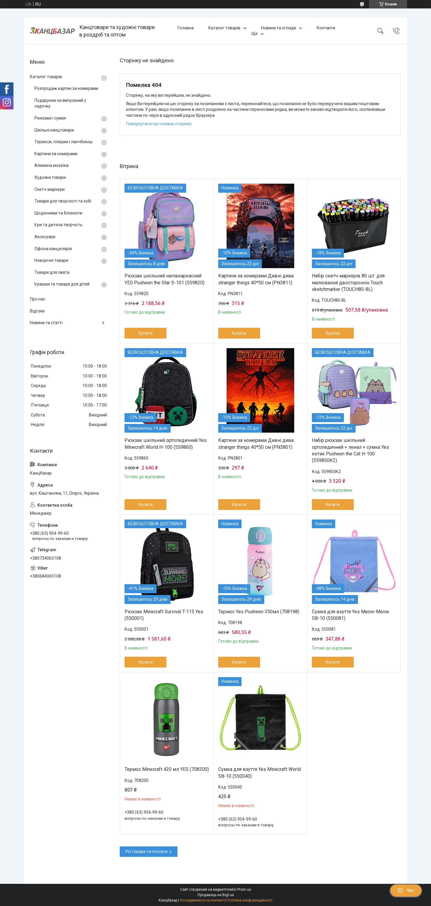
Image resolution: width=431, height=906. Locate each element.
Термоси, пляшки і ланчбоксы (63, 141)
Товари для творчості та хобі (62, 201)
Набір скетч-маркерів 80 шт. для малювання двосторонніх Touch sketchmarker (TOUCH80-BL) (348, 282)
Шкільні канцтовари (54, 130)
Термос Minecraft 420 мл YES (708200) (167, 769)
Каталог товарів (224, 27)
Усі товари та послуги (146, 851)
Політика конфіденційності (249, 900)
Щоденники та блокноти (58, 213)
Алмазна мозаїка (51, 165)
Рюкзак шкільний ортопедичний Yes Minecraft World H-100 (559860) (166, 443)
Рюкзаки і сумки (50, 118)
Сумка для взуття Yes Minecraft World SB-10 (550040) (259, 772)
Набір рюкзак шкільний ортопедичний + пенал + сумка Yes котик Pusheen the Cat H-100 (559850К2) (350, 450)
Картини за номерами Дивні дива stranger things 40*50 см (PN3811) (256, 279)
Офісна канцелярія (53, 248)
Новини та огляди (278, 27)
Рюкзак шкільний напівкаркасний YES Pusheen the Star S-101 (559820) (164, 279)
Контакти (326, 27)
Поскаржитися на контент (202, 900)
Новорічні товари (51, 260)
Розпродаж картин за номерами (66, 88)
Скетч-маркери (49, 189)
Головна (185, 27)
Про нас (37, 299)
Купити (146, 333)
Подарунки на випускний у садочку (60, 103)
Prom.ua (244, 889)
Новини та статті (46, 322)
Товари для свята (51, 272)
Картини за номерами (56, 153)
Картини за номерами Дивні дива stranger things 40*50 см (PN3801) (256, 443)
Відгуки (37, 311)
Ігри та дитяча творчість (58, 224)
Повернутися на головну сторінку (159, 123)
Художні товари (50, 177)
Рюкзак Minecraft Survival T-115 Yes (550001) (164, 615)
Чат (405, 890)
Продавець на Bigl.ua (216, 895)
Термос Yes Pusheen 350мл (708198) (258, 611)
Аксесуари (44, 236)
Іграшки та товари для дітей (61, 284)
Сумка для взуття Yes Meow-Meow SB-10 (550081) (350, 615)
